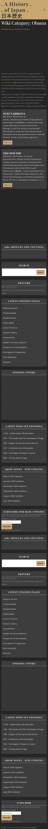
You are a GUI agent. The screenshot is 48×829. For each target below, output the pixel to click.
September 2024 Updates (15, 491)
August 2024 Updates (13, 496)
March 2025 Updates (13, 476)
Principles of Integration (14, 352)
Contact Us (8, 82)
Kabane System (10, 308)
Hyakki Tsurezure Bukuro (14, 342)
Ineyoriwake (8, 323)
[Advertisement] (24, 51)
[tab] (45, 9)
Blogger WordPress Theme (11, 827)
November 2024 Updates (15, 486)
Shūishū (7, 362)
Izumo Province (10, 328)
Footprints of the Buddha (15, 347)
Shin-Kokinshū (9, 357)
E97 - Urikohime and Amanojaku (18, 448)
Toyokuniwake (9, 313)
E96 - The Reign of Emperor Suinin (19, 453)
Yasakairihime (9, 318)
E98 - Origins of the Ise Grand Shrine (21, 443)
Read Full (7, 142)
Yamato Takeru (10, 332)
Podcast (25, 74)
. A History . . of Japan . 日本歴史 (16, 10)
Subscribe (7, 526)
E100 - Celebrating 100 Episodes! (19, 433)
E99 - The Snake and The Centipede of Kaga (24, 438)
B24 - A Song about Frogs (15, 458)
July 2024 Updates (12, 501)
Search (24, 265)
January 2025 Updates (14, 481)
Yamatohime (9, 337)
